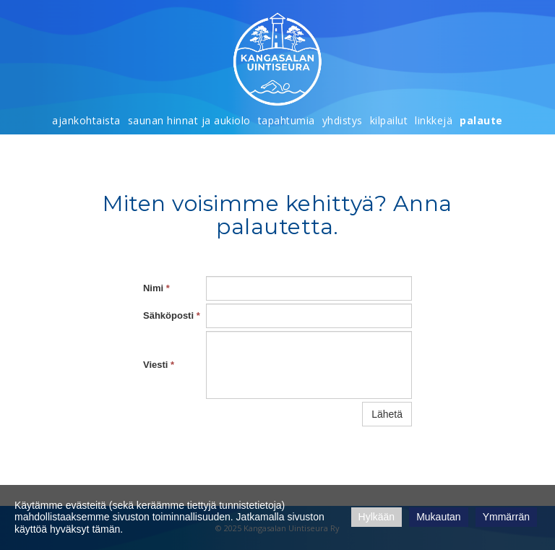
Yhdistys (342, 120)
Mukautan (438, 517)
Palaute (481, 120)
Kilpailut (389, 120)
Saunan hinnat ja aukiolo (189, 120)
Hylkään (376, 517)
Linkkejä (433, 120)
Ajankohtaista (86, 120)
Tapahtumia (286, 120)
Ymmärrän (506, 517)
